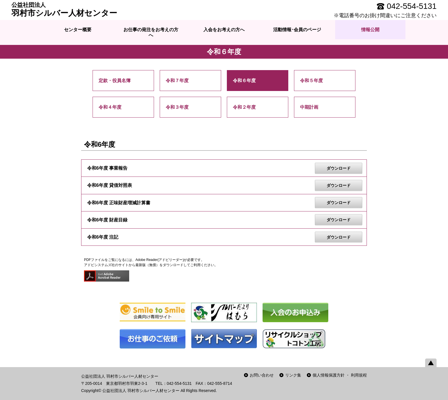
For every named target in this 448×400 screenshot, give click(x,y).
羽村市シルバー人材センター (64, 9)
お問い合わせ (262, 375)
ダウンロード (339, 168)
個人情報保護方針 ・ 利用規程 (340, 375)
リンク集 (293, 375)
